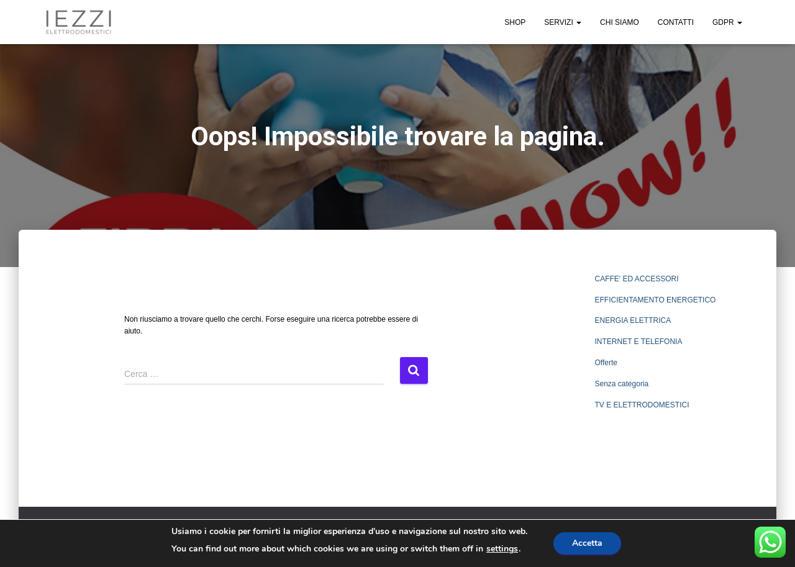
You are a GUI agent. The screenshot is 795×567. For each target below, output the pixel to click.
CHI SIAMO (619, 22)
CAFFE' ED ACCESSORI (637, 278)
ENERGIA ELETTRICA (633, 320)
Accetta (587, 543)
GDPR (727, 22)
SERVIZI (562, 22)
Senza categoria (622, 383)
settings (502, 549)
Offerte (606, 362)
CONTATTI (676, 22)
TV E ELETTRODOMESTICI (642, 405)
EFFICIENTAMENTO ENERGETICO (655, 300)
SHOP (514, 22)
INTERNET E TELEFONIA (639, 341)
